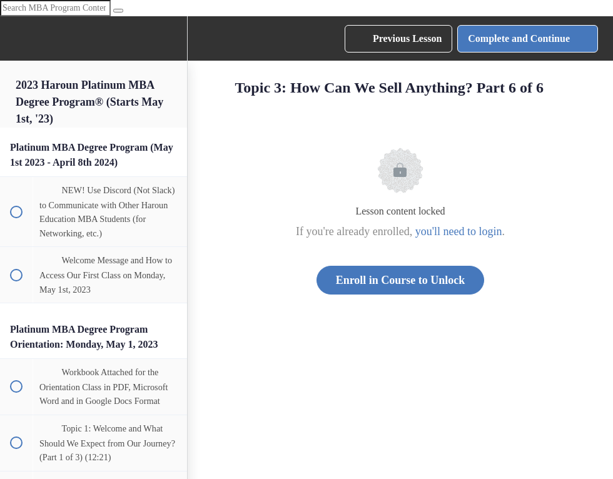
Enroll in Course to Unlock (400, 280)
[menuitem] (171, 38)
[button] (15, 38)
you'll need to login (458, 231)
